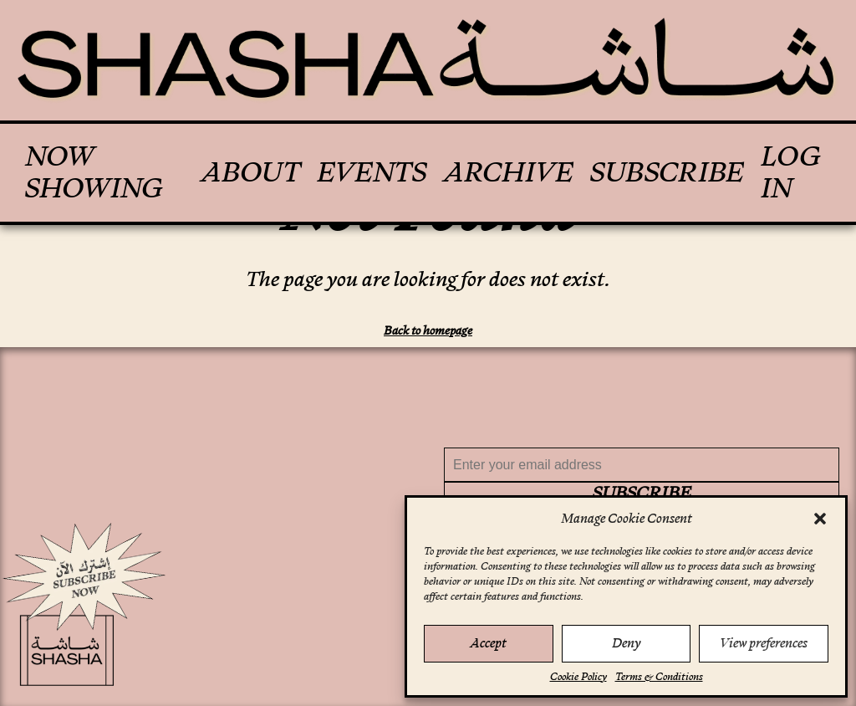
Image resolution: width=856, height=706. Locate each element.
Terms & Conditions (659, 677)
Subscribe (667, 172)
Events (371, 172)
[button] (820, 518)
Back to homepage (428, 330)
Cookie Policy (578, 677)
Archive (508, 172)
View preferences (764, 643)
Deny (626, 643)
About (250, 172)
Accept (488, 643)
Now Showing (94, 173)
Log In (791, 173)
